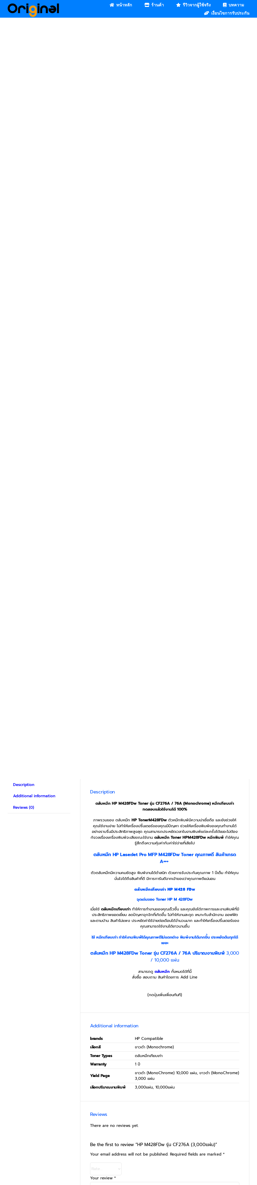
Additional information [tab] (34, 796)
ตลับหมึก (162, 971)
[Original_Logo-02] (33, 5)
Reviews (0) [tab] (23, 807)
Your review (103, 1178)
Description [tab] (23, 785)
